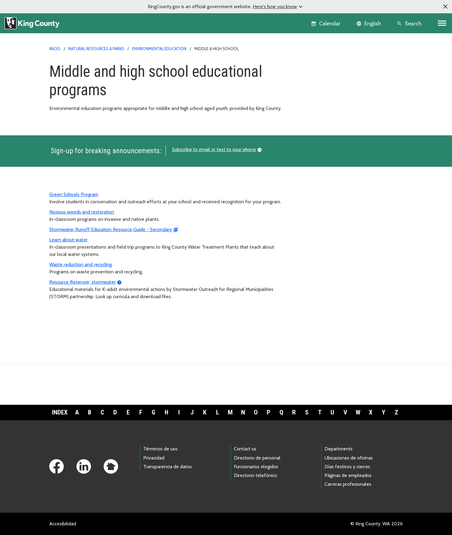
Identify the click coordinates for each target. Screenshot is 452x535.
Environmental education (159, 48)
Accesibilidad (62, 524)
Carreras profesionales (347, 484)
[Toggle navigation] (442, 23)
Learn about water (68, 240)
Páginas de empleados (348, 475)
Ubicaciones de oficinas (348, 458)
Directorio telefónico (255, 475)
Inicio (54, 48)
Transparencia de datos (167, 466)
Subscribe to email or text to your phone (214, 149)
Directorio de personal (257, 458)
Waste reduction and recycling (80, 264)
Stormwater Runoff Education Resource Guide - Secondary (110, 229)
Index (60, 412)
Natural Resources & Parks (96, 48)
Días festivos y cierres (347, 466)
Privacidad (153, 458)
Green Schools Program (73, 194)
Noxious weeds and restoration (81, 212)
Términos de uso (160, 449)
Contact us (245, 449)
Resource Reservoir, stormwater (82, 282)
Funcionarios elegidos (256, 466)
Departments (338, 449)
